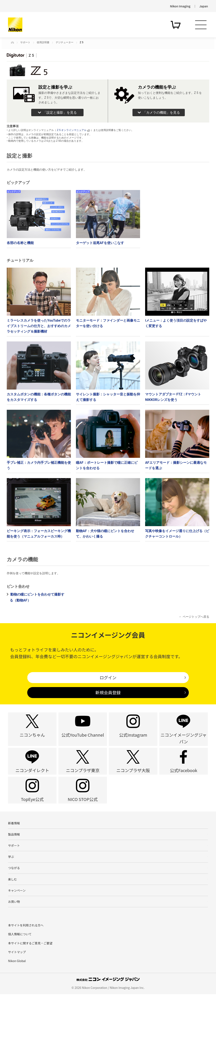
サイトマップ (17, 1000)
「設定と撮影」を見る (60, 113)
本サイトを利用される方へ (25, 973)
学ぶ (11, 895)
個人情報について (20, 982)
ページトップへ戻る (196, 616)
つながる (14, 908)
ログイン (108, 677)
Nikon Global (17, 1009)
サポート (25, 42)
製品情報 (14, 868)
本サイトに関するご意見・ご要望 (30, 991)
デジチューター (64, 42)
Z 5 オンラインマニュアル (73, 130)
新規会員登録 (108, 692)
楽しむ (12, 921)
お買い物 (14, 948)
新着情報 (14, 855)
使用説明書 (43, 42)
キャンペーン (17, 935)
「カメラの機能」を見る (161, 113)
